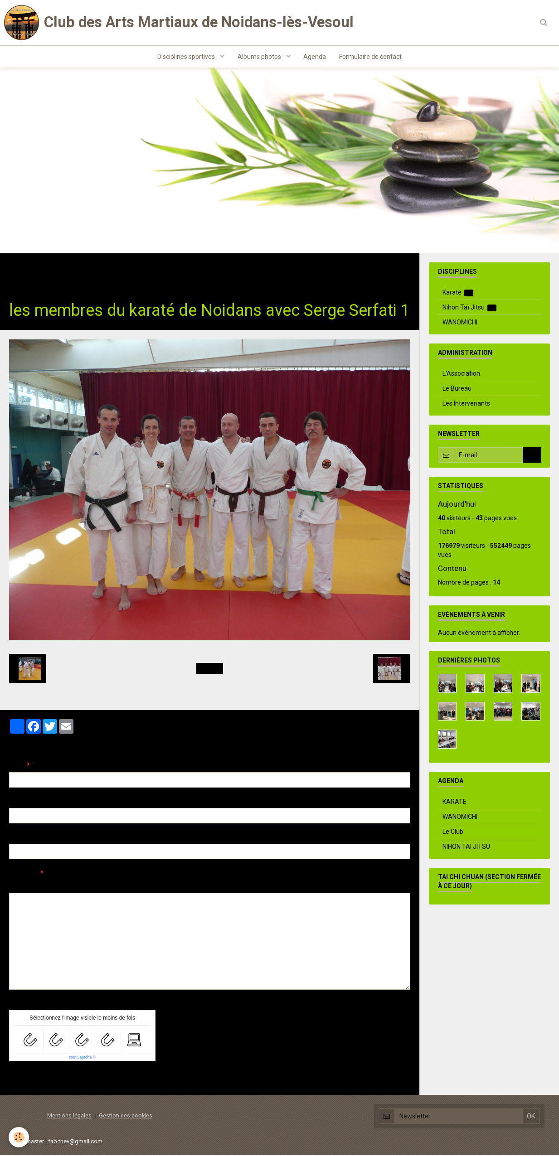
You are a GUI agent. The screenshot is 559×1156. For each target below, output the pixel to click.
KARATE (454, 802)
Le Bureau (457, 389)
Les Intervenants (466, 404)
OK (532, 455)
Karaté (113, 268)
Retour (209, 669)
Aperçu (170, 886)
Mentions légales (69, 1116)
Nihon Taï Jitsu (469, 308)
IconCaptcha (80, 1058)
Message (23, 873)
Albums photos (259, 57)
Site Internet (27, 838)
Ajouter (28, 1079)
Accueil (20, 268)
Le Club (452, 832)
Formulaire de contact (371, 57)
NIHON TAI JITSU (466, 847)
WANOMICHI (459, 323)
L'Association (461, 374)
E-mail (19, 802)
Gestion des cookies (125, 1116)
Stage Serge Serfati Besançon (182, 268)
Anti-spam (24, 1004)
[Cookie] (19, 1137)
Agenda (315, 57)
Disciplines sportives (185, 57)
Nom (16, 766)
